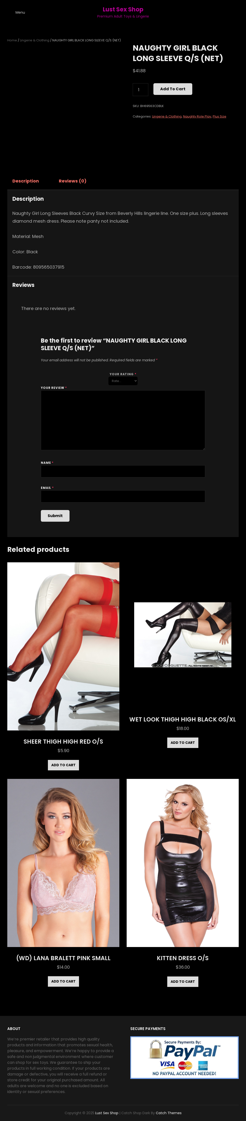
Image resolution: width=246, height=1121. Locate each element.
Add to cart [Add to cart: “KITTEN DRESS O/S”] (183, 981)
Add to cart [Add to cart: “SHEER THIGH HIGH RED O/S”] (63, 765)
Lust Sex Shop (123, 9)
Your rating (123, 374)
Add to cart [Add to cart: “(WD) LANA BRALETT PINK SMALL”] (63, 981)
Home (12, 40)
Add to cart (172, 89)
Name (47, 463)
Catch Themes (169, 1113)
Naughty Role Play (197, 116)
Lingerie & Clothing (34, 40)
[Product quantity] (140, 89)
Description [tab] (25, 181)
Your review (54, 388)
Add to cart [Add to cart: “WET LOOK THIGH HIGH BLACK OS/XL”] (183, 742)
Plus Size (219, 116)
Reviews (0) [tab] (73, 181)
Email (47, 488)
